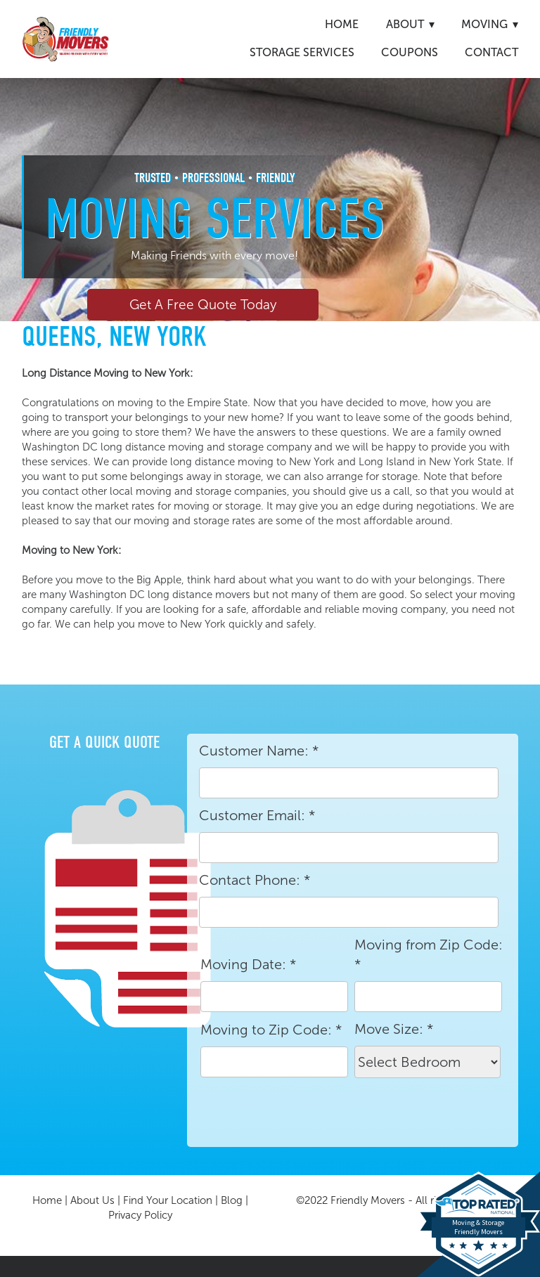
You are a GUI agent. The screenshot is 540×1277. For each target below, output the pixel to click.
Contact (491, 52)
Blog (232, 1200)
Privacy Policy (140, 1215)
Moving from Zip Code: (428, 954)
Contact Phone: (254, 880)
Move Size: (393, 1029)
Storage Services (302, 52)
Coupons (409, 52)
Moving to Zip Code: (271, 1029)
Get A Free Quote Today (202, 304)
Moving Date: (248, 964)
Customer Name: (259, 750)
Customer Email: (257, 815)
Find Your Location (167, 1200)
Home (342, 24)
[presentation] (306, 1112)
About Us (92, 1200)
